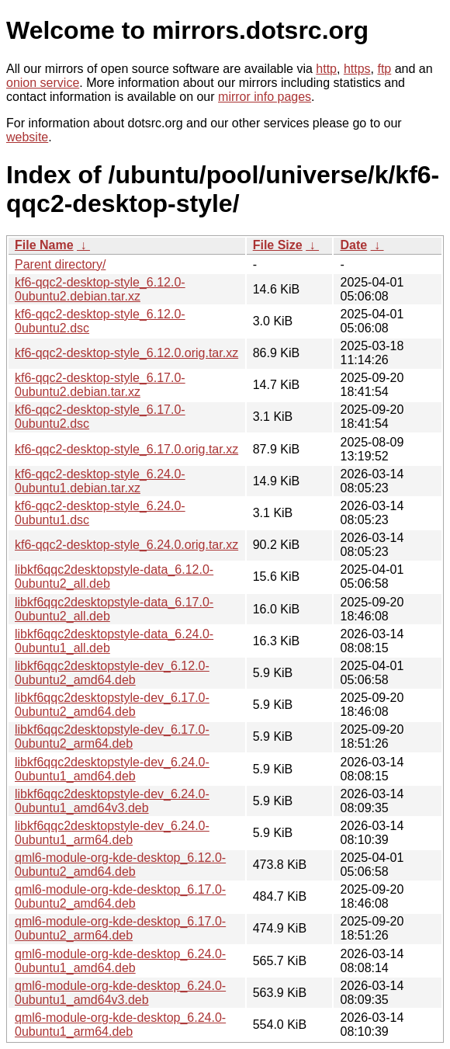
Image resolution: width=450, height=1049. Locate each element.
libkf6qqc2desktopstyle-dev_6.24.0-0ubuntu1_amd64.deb (112, 769)
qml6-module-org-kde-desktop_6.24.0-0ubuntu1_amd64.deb (120, 960)
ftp (384, 68)
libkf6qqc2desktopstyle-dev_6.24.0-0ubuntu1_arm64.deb (112, 832)
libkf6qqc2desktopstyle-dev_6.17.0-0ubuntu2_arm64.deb (112, 736)
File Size (278, 245)
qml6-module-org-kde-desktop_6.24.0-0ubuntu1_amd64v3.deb (120, 992)
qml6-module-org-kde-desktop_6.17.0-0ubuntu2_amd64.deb (120, 896)
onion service (42, 82)
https (357, 68)
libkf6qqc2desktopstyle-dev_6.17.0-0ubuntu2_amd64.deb (112, 704)
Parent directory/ (60, 264)
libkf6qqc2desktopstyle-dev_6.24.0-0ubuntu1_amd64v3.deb (112, 801)
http (326, 68)
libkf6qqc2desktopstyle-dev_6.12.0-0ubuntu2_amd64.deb (112, 672)
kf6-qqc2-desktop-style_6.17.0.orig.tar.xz (126, 449)
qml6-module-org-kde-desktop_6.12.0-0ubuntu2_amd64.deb (120, 864)
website (27, 137)
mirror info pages (264, 96)
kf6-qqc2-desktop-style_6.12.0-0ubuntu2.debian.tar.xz (100, 289)
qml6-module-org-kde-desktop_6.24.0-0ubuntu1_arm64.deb (120, 1024)
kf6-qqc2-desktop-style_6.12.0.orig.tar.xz (126, 353)
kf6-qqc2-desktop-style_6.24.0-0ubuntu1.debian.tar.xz (100, 481)
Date (353, 245)
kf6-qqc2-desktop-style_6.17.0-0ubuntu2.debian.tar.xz (100, 384)
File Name (44, 245)
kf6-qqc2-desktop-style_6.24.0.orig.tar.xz (126, 544)
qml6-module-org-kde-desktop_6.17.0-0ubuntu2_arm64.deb (120, 928)
